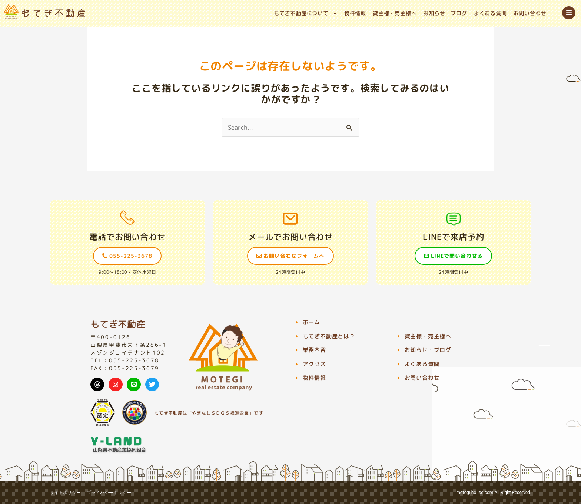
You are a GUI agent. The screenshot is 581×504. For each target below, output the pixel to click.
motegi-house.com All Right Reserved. (493, 492)
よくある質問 (490, 13)
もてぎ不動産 (118, 324)
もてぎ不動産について (306, 13)
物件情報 (355, 13)
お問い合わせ (530, 13)
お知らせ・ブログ (445, 13)
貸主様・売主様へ (394, 13)
